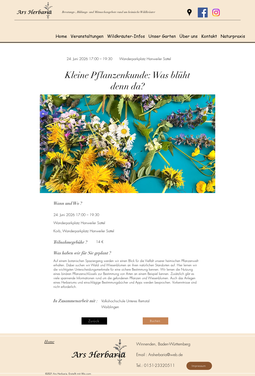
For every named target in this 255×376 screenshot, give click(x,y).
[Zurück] (94, 321)
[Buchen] (155, 321)
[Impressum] (199, 366)
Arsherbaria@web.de (165, 354)
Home (49, 341)
